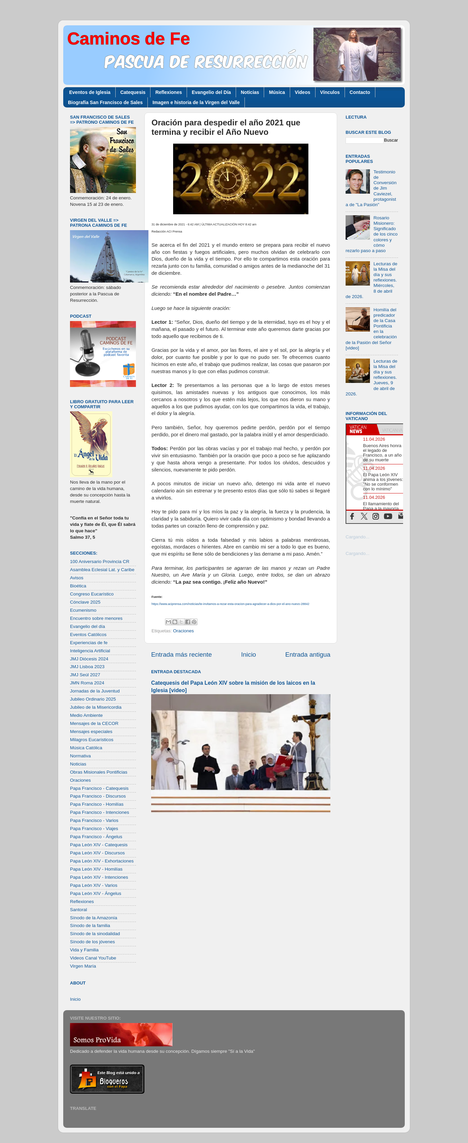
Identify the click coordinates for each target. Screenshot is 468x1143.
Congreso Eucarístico (92, 594)
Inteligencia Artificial (90, 650)
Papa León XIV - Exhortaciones (102, 861)
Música (277, 92)
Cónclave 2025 (85, 602)
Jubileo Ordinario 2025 (93, 699)
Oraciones (183, 630)
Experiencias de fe (89, 642)
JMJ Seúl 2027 (85, 674)
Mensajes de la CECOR (94, 723)
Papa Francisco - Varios (94, 820)
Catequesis (133, 92)
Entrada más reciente (181, 654)
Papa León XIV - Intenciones (99, 877)
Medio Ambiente (86, 715)
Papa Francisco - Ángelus (96, 836)
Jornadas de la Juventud (95, 691)
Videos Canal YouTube (93, 957)
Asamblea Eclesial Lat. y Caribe (102, 569)
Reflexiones (168, 92)
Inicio (248, 654)
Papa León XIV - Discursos (97, 852)
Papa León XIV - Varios (93, 885)
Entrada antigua (307, 654)
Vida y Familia (84, 949)
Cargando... (358, 536)
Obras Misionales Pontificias (98, 772)
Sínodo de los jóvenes (92, 941)
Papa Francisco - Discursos (98, 796)
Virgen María (83, 966)
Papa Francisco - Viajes (94, 828)
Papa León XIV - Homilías (96, 869)
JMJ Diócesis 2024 (89, 658)
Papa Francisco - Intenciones (99, 812)
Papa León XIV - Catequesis (98, 844)
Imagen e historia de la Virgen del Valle (196, 102)
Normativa (80, 755)
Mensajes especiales (91, 731)
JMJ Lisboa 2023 (87, 666)
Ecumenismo (83, 610)
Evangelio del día (87, 626)
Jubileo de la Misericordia (95, 707)
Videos (302, 92)
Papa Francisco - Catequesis (99, 788)
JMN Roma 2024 (87, 682)
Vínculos (330, 92)
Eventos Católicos (88, 634)
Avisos (77, 577)
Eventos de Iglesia (90, 92)
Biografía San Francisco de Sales (105, 102)
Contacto (360, 92)
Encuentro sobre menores (96, 618)
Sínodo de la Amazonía (93, 917)
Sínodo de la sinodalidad (95, 933)
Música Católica (86, 747)
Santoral (78, 909)
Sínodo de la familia (90, 925)
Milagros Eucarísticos (91, 739)
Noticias (250, 92)
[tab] (361, 429)
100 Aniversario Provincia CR (100, 561)
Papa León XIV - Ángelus (95, 893)
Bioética (78, 585)
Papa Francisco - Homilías (96, 804)
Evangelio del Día (211, 92)
